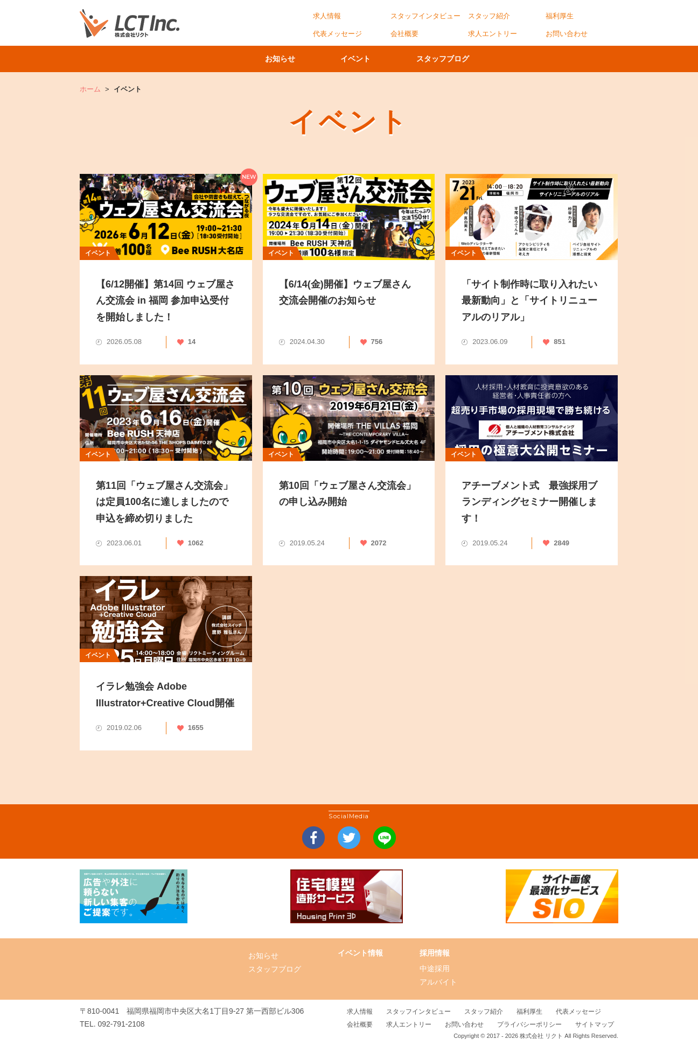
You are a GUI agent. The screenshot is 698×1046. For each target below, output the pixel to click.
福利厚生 (560, 15)
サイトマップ (594, 1024)
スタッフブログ (454, 58)
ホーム (90, 89)
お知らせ (276, 58)
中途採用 (435, 968)
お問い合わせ (567, 33)
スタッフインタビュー (425, 15)
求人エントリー (492, 33)
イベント (360, 58)
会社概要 (404, 33)
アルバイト (438, 982)
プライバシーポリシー (529, 1024)
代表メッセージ (337, 33)
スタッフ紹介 (489, 15)
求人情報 (327, 15)
